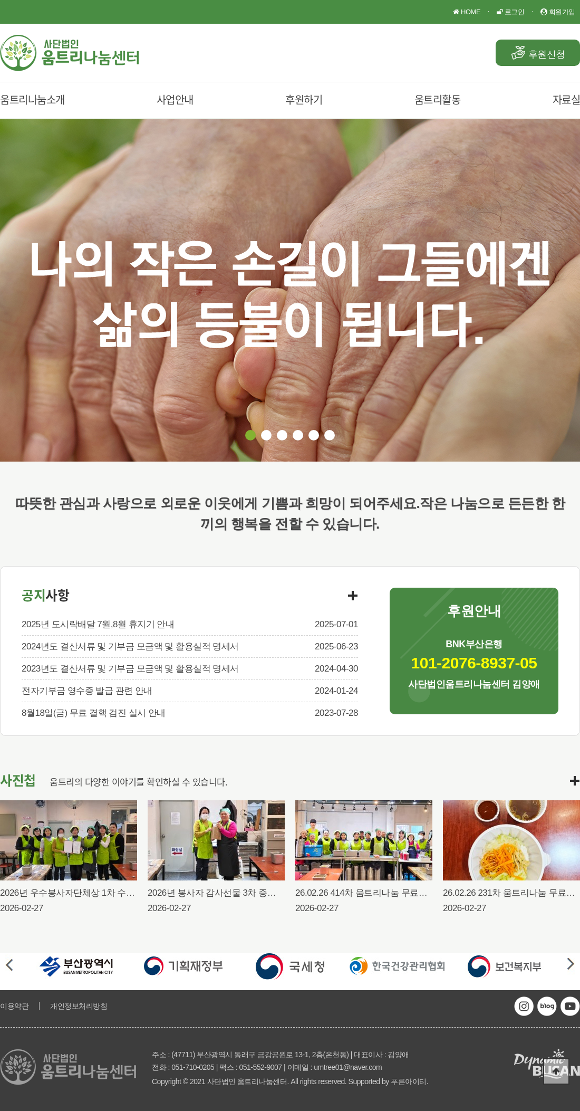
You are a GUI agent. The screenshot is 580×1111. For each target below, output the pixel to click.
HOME (466, 12)
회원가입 (557, 12)
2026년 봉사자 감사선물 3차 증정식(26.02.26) (235, 893)
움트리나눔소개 (32, 99)
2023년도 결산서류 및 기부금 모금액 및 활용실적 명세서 (130, 669)
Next (571, 964)
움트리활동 (437, 99)
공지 (45, 595)
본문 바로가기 (0, 0)
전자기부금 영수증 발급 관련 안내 (87, 691)
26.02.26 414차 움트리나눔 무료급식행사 (374, 893)
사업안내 (175, 99)
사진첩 (18, 780)
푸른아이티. (409, 1081)
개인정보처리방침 (78, 1006)
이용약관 (14, 1006)
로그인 (510, 12)
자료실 (567, 99)
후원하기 (303, 99)
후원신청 (546, 54)
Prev (9, 964)
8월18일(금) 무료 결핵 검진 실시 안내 (94, 713)
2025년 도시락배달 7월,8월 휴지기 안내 (98, 624)
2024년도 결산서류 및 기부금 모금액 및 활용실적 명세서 (130, 646)
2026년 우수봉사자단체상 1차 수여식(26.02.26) (90, 893)
